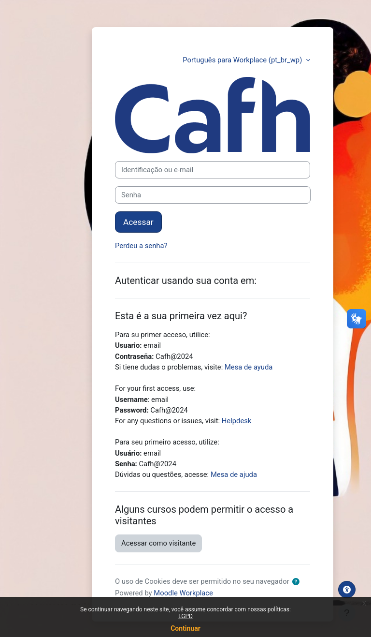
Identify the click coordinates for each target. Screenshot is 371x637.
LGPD (185, 616)
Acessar (138, 222)
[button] (298, 582)
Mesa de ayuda (248, 367)
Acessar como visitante (158, 543)
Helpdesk (237, 420)
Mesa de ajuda (234, 474)
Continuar (185, 628)
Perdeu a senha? (141, 245)
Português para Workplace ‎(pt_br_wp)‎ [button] (243, 60)
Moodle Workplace (183, 593)
